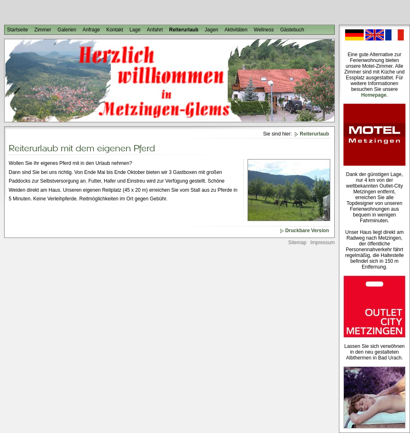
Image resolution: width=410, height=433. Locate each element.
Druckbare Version (307, 230)
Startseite (17, 30)
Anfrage (91, 30)
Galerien (66, 30)
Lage (135, 30)
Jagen (211, 30)
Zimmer (42, 30)
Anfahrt (155, 30)
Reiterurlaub (183, 30)
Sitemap (297, 242)
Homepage (373, 95)
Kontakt (114, 30)
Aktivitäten (235, 30)
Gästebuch (292, 30)
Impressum (322, 242)
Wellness (264, 30)
